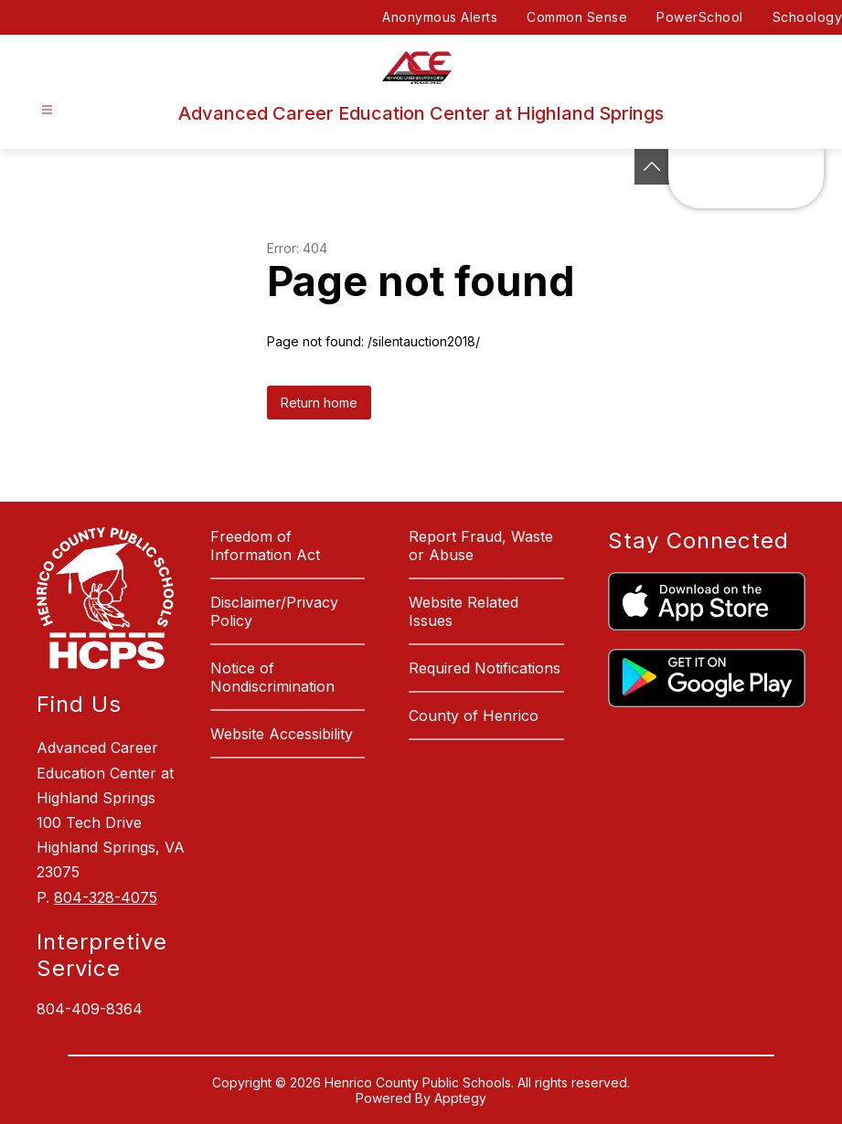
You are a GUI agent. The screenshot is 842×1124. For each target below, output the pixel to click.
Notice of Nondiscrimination (272, 677)
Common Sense (577, 17)
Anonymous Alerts (439, 17)
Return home (319, 402)
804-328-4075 (105, 897)
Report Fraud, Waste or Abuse (481, 545)
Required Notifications (484, 668)
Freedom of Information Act (265, 545)
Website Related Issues (463, 611)
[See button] (651, 167)
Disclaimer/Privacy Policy (274, 611)
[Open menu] (47, 110)
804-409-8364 (90, 1009)
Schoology (808, 17)
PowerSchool (699, 17)
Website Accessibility (281, 734)
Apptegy (460, 1098)
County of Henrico (473, 715)
